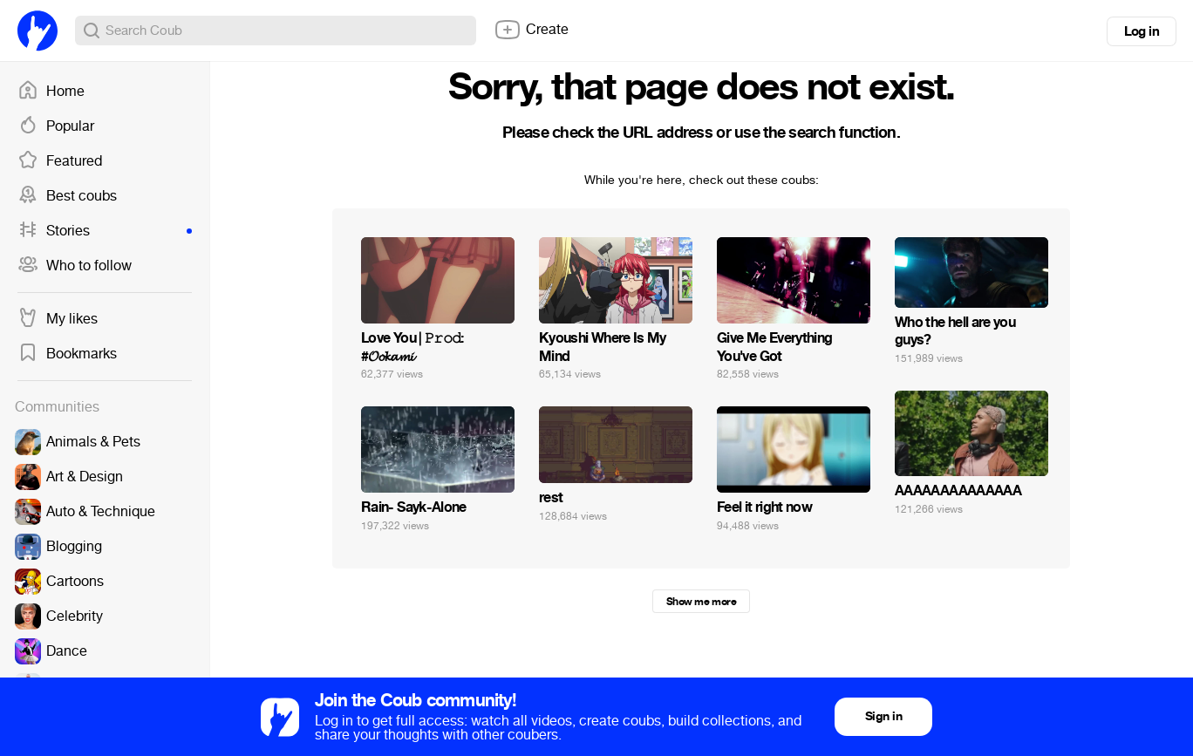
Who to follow (74, 266)
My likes (57, 319)
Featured (59, 161)
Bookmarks (67, 354)
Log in (1141, 31)
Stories (104, 231)
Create (531, 30)
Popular (55, 126)
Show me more (701, 602)
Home (51, 91)
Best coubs (67, 196)
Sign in (883, 716)
